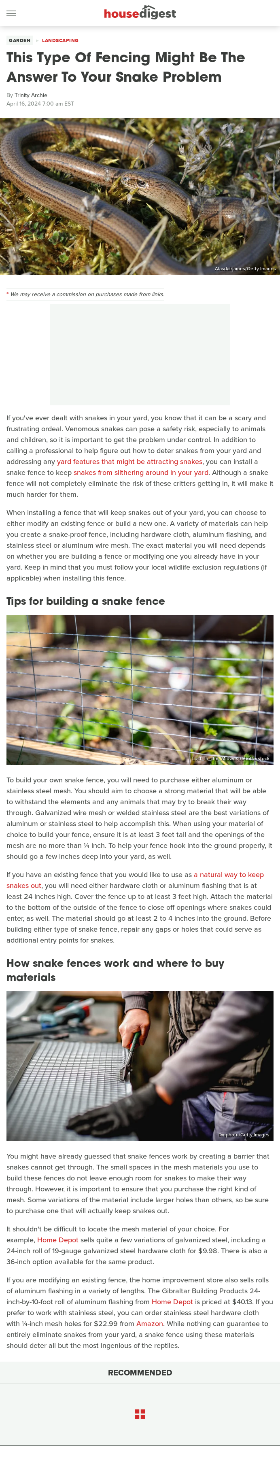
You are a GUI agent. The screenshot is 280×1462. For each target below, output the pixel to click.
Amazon (149, 1323)
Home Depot (57, 1240)
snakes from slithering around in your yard (141, 472)
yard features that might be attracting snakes (129, 461)
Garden (19, 40)
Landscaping (60, 40)
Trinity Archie (31, 95)
